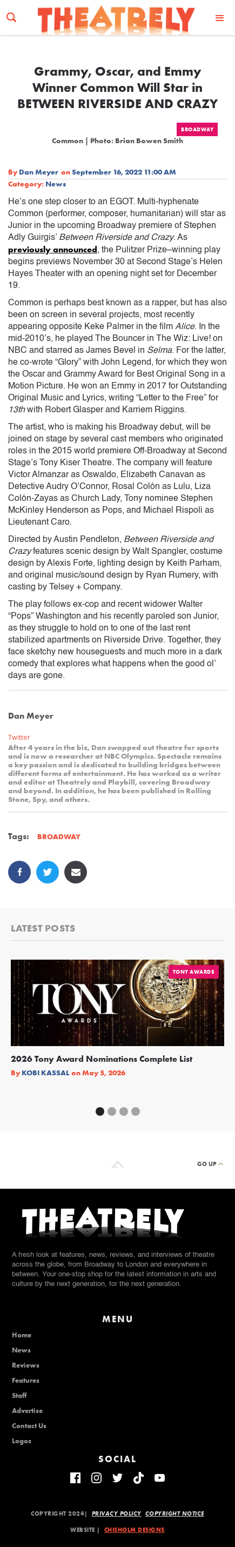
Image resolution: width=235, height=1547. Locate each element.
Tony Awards (194, 971)
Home (21, 1335)
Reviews (25, 1365)
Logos (21, 1441)
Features (25, 1380)
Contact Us (29, 1426)
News (55, 183)
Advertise (27, 1411)
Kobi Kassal (46, 1072)
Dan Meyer (38, 172)
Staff (19, 1395)
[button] (220, 17)
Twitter (19, 737)
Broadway (197, 129)
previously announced (52, 249)
